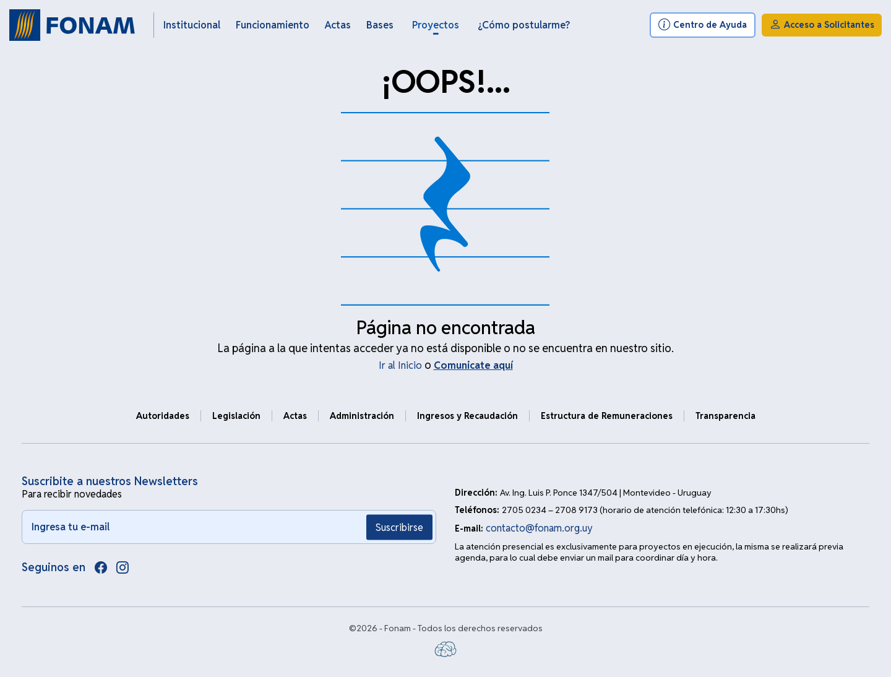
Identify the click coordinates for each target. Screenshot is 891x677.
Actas (295, 415)
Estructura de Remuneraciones (607, 415)
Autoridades (162, 415)
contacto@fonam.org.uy (539, 528)
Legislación (236, 415)
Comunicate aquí (473, 365)
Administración (362, 415)
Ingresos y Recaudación (467, 415)
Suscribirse (399, 526)
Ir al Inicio (400, 365)
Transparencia (725, 415)
